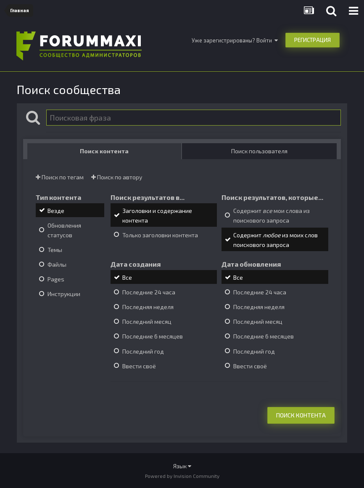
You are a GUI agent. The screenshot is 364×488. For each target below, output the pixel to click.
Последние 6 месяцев (152, 336)
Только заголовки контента (160, 235)
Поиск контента (301, 415)
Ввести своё (139, 366)
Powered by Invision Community (182, 476)
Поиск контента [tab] (104, 151)
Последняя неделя (148, 306)
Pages (55, 279)
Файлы (56, 264)
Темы (54, 249)
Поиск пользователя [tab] (259, 151)
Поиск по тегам (60, 177)
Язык (182, 466)
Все (127, 277)
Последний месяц (146, 321)
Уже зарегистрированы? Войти (235, 40)
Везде (55, 210)
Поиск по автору (116, 177)
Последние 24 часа (148, 292)
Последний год (143, 351)
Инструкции (63, 293)
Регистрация (312, 40)
